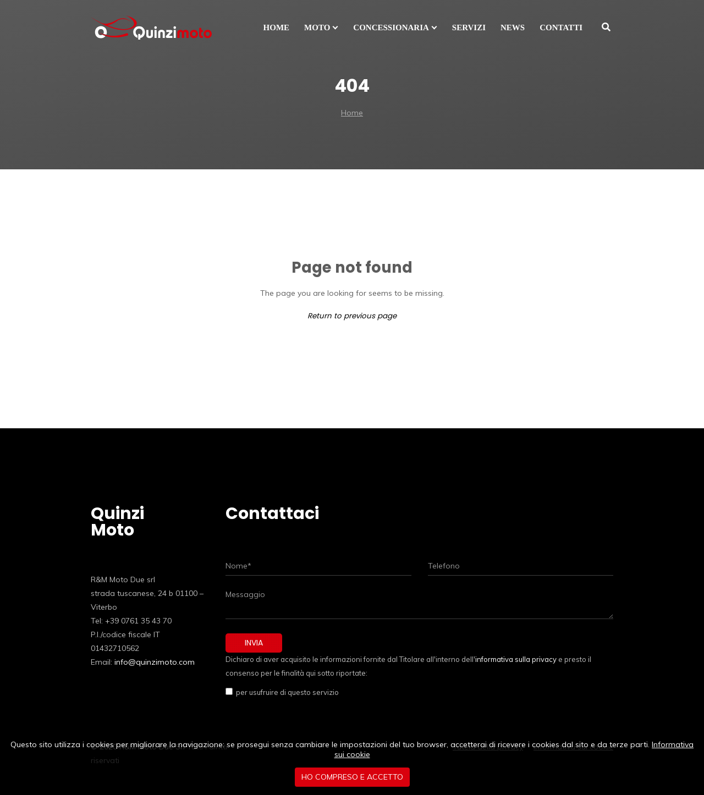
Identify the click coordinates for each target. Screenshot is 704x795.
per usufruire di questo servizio (286, 692)
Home (352, 113)
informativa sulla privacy (516, 659)
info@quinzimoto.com (154, 662)
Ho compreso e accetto (352, 777)
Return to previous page (352, 316)
